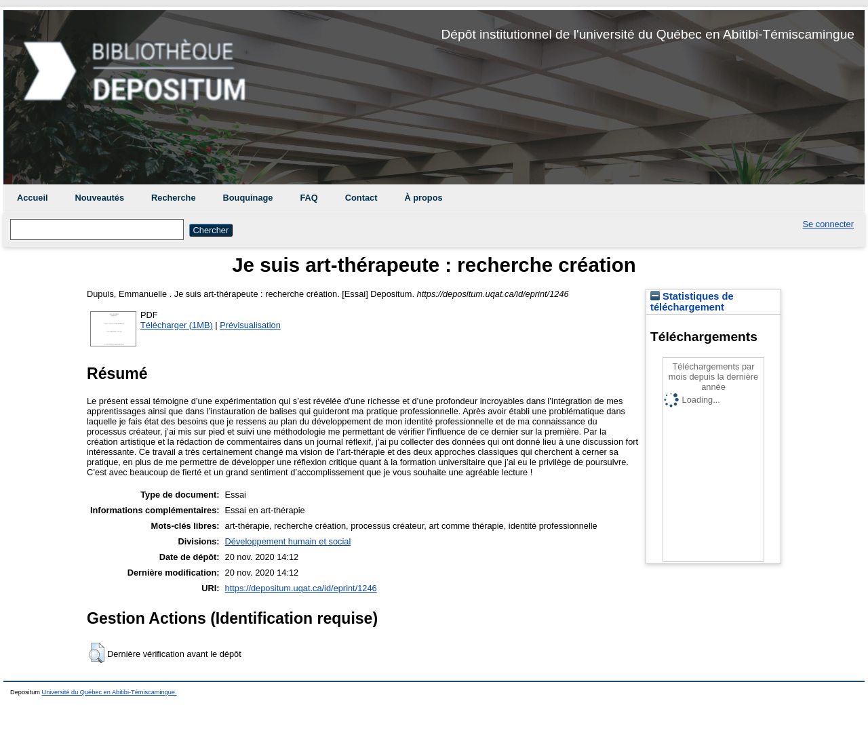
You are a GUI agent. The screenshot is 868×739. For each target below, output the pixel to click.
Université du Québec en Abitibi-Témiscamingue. (109, 692)
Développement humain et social (288, 541)
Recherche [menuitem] (173, 198)
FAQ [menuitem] (308, 198)
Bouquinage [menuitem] (248, 198)
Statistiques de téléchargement (692, 302)
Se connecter (828, 224)
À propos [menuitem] (423, 198)
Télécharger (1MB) (176, 325)
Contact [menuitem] (361, 198)
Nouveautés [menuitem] (100, 198)
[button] (96, 653)
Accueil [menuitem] (32, 198)
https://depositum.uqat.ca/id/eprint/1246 (301, 588)
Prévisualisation (250, 325)
